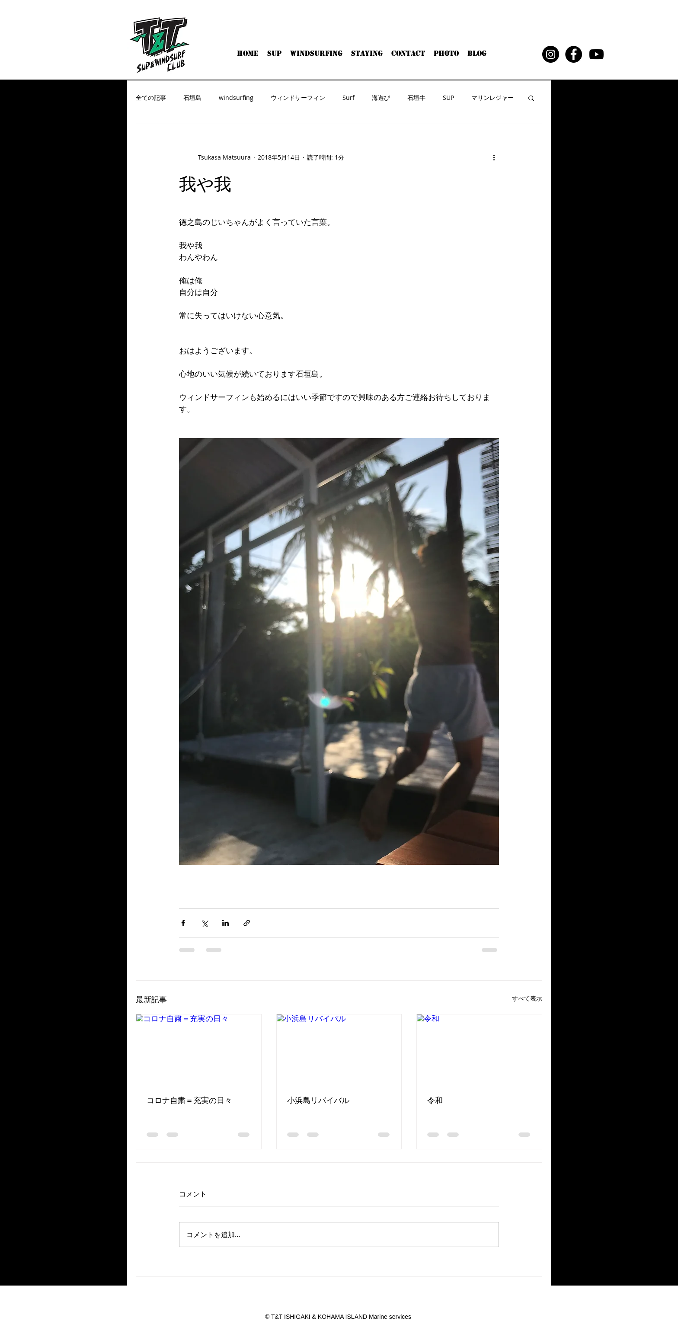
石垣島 (192, 97)
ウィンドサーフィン (298, 97)
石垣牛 (416, 97)
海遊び (381, 97)
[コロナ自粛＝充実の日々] (198, 1049)
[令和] (479, 1049)
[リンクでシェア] (247, 923)
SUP (448, 97)
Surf (348, 97)
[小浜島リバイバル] (339, 1049)
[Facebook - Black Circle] (573, 54)
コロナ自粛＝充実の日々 (189, 1100)
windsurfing (236, 97)
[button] (531, 97)
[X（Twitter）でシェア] (204, 923)
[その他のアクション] (494, 157)
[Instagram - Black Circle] (550, 54)
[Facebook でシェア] (183, 923)
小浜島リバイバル (318, 1100)
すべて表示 (527, 998)
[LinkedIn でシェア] (225, 923)
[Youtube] (596, 54)
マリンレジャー (492, 97)
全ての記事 (151, 97)
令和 (435, 1100)
